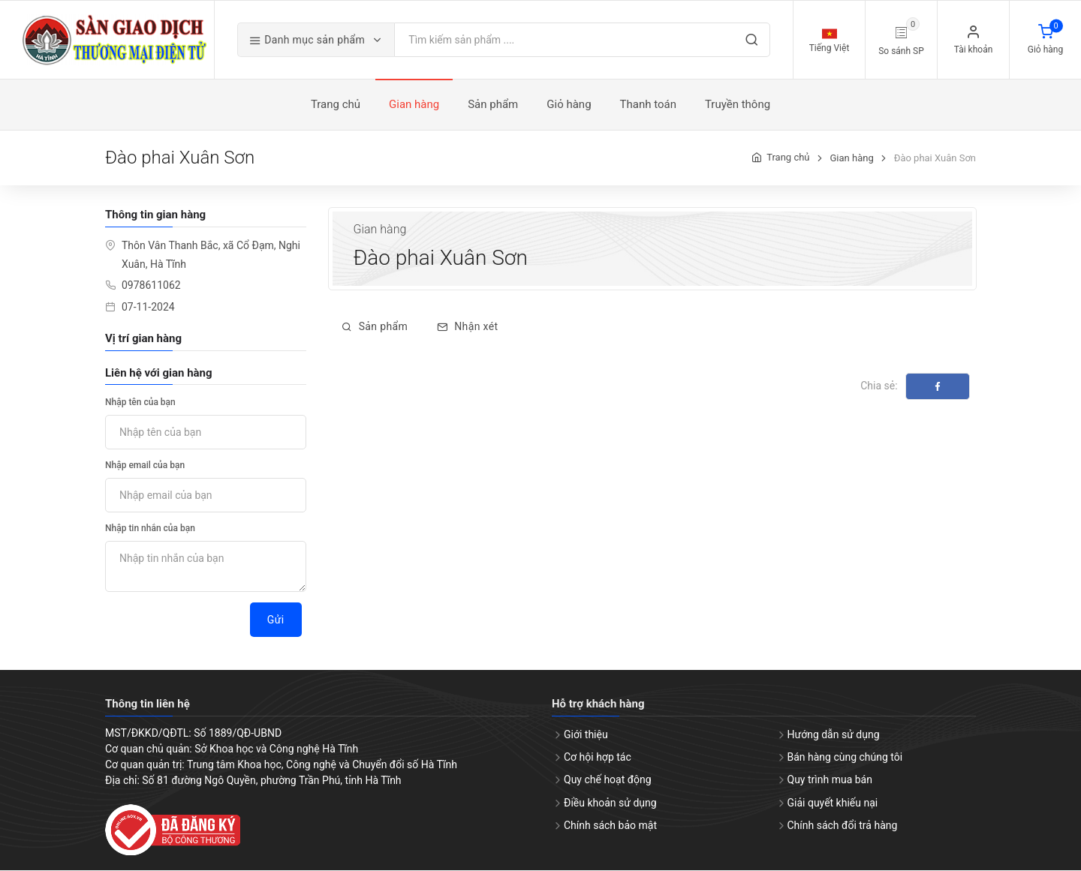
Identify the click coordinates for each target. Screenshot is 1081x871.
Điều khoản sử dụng (610, 803)
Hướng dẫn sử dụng (833, 735)
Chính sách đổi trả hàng (842, 826)
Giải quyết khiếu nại (832, 803)
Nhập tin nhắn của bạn (150, 529)
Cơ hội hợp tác (597, 758)
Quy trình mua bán (829, 781)
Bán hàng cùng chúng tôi (845, 758)
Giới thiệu (586, 735)
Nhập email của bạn (145, 466)
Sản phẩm (375, 328)
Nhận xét (467, 328)
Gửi (276, 621)
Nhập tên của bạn (140, 403)
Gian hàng (851, 158)
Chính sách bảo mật (610, 826)
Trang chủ (787, 158)
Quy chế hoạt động (608, 781)
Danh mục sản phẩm (312, 41)
